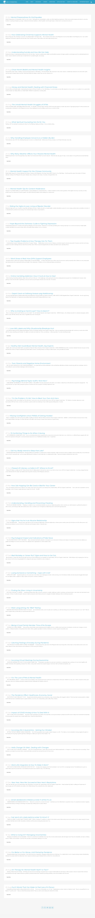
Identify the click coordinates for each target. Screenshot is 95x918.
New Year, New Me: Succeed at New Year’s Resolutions (34, 782)
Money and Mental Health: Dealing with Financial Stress (34, 87)
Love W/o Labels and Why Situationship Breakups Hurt (32, 328)
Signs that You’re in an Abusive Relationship (29, 520)
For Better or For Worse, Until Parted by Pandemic (31, 852)
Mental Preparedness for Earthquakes (26, 17)
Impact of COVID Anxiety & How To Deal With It (30, 713)
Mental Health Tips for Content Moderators (27, 189)
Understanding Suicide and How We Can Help (30, 52)
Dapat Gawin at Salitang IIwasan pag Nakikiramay (32, 293)
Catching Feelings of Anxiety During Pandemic (30, 643)
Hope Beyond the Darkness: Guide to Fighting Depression (33, 224)
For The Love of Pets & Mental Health (26, 678)
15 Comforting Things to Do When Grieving (28, 433)
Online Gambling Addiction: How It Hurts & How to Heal (33, 276)
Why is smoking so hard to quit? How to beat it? (30, 311)
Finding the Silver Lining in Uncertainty (26, 590)
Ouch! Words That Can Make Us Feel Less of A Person (33, 887)
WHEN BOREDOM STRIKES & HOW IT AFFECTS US (31, 800)
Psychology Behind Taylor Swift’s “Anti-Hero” (29, 381)
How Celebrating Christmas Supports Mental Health (32, 35)
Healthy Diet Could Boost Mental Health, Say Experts (32, 346)
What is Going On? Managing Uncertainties (28, 835)
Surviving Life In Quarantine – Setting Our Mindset (31, 730)
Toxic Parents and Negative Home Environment (31, 363)
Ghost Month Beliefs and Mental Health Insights (31, 70)
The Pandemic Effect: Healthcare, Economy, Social (31, 695)
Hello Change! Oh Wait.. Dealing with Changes (30, 748)
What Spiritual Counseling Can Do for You (28, 122)
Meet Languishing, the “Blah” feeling (26, 608)
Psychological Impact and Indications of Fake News (32, 538)
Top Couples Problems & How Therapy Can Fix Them (31, 241)
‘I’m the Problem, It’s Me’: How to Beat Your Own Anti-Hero (35, 398)
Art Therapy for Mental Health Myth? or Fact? (30, 870)
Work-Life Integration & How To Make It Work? (30, 765)
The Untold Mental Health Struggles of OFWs (30, 105)
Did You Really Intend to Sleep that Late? (27, 451)
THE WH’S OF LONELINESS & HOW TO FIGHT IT (30, 817)
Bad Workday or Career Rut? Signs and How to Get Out (33, 555)
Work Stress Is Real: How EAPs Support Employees (31, 259)
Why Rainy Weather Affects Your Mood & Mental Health (33, 154)
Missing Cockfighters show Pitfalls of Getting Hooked (31, 416)
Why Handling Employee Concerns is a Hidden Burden (33, 138)
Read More (9, 24)
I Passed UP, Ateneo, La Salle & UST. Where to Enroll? (32, 468)
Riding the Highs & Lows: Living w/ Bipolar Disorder (30, 206)
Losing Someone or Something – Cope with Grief (30, 573)
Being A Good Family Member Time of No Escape (31, 625)
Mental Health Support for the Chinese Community (30, 171)
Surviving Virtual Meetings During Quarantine (29, 660)
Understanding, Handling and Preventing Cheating (32, 503)
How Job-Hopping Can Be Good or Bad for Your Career (33, 486)
